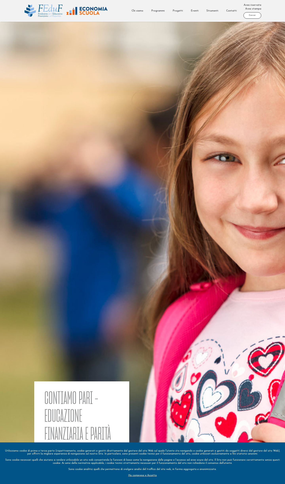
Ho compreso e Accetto (142, 475)
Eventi (195, 11)
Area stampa (253, 9)
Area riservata (252, 5)
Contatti (231, 11)
